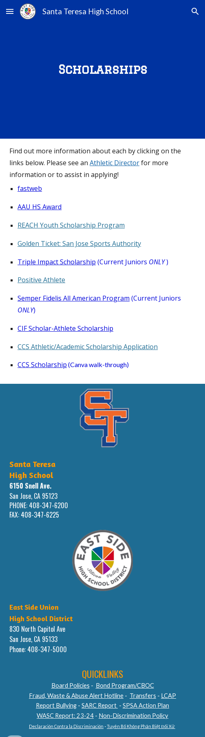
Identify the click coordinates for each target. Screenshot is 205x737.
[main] (102, 69)
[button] (10, 11)
